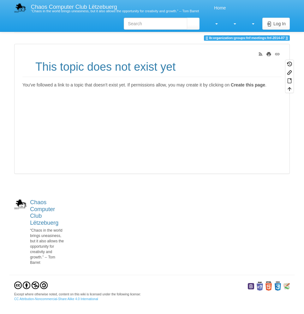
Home (219, 7)
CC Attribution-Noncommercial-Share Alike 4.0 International (56, 299)
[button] (213, 24)
